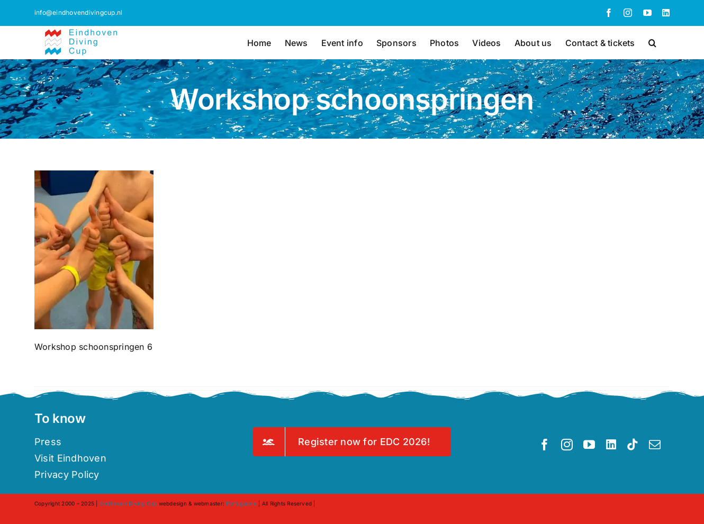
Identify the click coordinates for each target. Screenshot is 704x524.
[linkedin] (611, 444)
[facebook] (544, 444)
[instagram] (567, 444)
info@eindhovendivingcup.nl (78, 12)
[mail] (655, 444)
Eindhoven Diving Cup (128, 503)
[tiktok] (632, 444)
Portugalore (241, 503)
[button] (652, 42)
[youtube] (589, 444)
